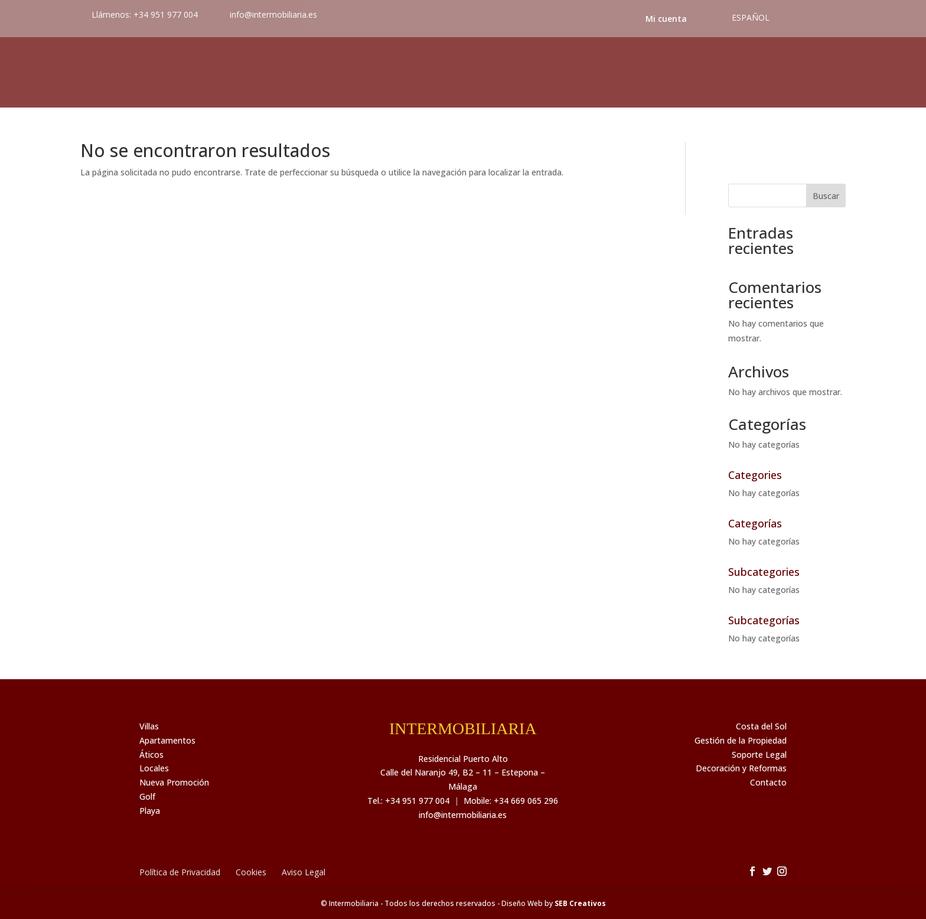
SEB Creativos (580, 903)
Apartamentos (167, 740)
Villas (149, 726)
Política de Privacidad (179, 872)
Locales (154, 768)
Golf (147, 796)
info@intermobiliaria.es (463, 814)
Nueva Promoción (174, 782)
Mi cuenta (666, 19)
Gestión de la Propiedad (740, 740)
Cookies (251, 872)
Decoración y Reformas (741, 768)
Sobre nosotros (219, 72)
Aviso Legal (303, 872)
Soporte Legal (759, 754)
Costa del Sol (714, 72)
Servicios (319, 72)
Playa (149, 810)
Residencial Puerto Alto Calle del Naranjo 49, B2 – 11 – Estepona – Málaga (462, 773)
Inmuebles (116, 72)
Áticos (151, 754)
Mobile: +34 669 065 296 (511, 800)
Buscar (826, 195)
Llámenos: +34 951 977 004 (145, 14)
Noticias (622, 72)
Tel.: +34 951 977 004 (408, 800)
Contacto (809, 72)
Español (751, 17)
